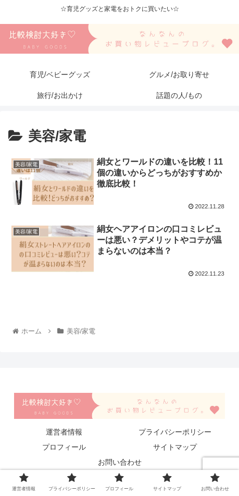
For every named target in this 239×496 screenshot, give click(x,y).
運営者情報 (64, 432)
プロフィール (64, 447)
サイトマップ (175, 447)
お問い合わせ (120, 462)
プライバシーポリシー (175, 432)
